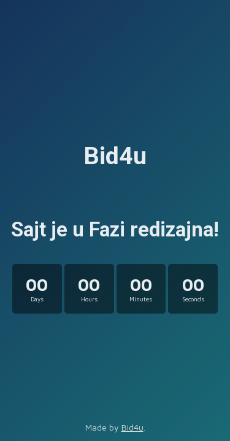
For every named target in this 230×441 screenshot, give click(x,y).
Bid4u (132, 427)
